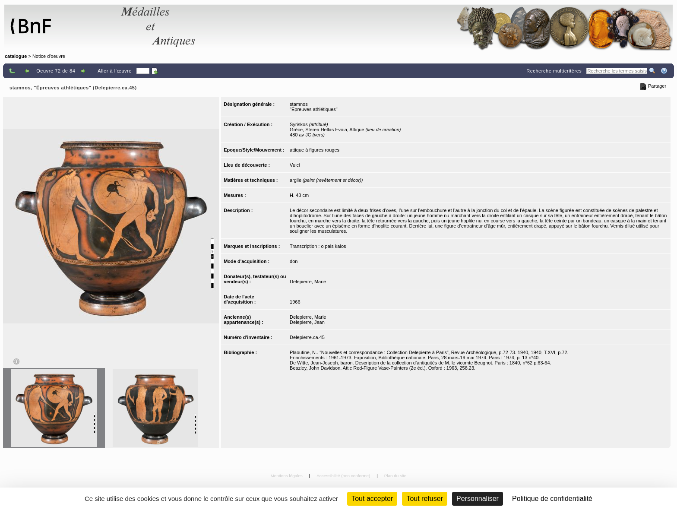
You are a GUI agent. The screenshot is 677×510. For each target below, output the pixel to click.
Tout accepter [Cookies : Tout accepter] (372, 498)
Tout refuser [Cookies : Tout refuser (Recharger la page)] (424, 498)
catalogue (16, 56)
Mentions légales (287, 475)
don (293, 261)
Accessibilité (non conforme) (343, 475)
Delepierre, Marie (308, 281)
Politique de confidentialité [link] (552, 498)
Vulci (295, 165)
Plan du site (395, 475)
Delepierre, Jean (307, 322)
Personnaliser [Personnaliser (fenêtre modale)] (477, 498)
